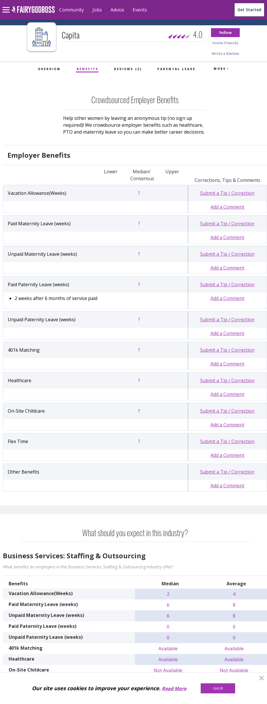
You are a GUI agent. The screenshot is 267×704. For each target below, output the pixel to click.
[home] (33, 13)
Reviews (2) (128, 69)
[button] (225, 32)
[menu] (6, 5)
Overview (49, 69)
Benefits (87, 69)
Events (140, 10)
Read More (174, 688)
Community (71, 10)
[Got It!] (218, 688)
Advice (117, 10)
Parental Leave (176, 69)
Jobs (97, 10)
